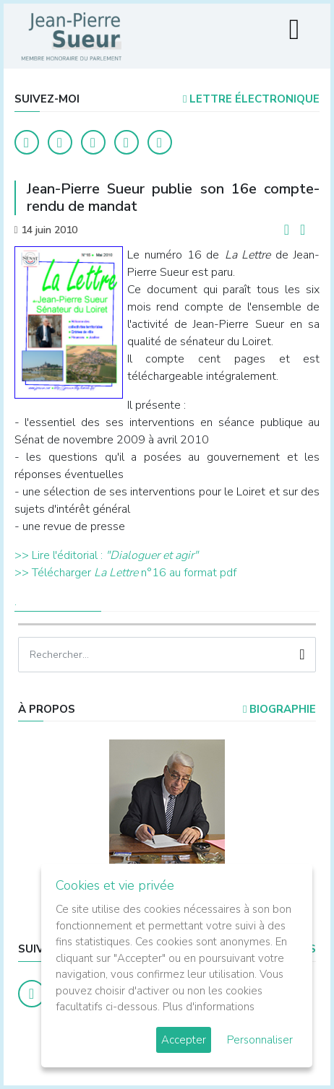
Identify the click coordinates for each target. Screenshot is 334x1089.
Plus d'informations (208, 1006)
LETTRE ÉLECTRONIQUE (251, 99)
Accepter (183, 1040)
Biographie (279, 709)
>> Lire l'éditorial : (60, 555)
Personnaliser (260, 1040)
